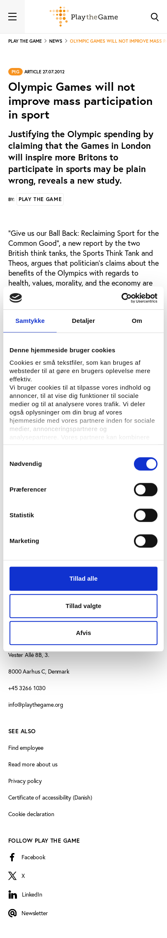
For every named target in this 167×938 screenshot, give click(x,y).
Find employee (25, 747)
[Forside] (84, 17)
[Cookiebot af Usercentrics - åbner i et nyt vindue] (121, 298)
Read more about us (32, 764)
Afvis (83, 632)
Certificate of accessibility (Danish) (50, 797)
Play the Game (40, 199)
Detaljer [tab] (83, 320)
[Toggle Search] (154, 16)
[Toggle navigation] (12, 16)
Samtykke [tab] (30, 320)
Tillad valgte (83, 605)
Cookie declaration (31, 814)
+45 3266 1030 (26, 688)
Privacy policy (25, 781)
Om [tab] (137, 320)
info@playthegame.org (35, 704)
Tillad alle (83, 578)
